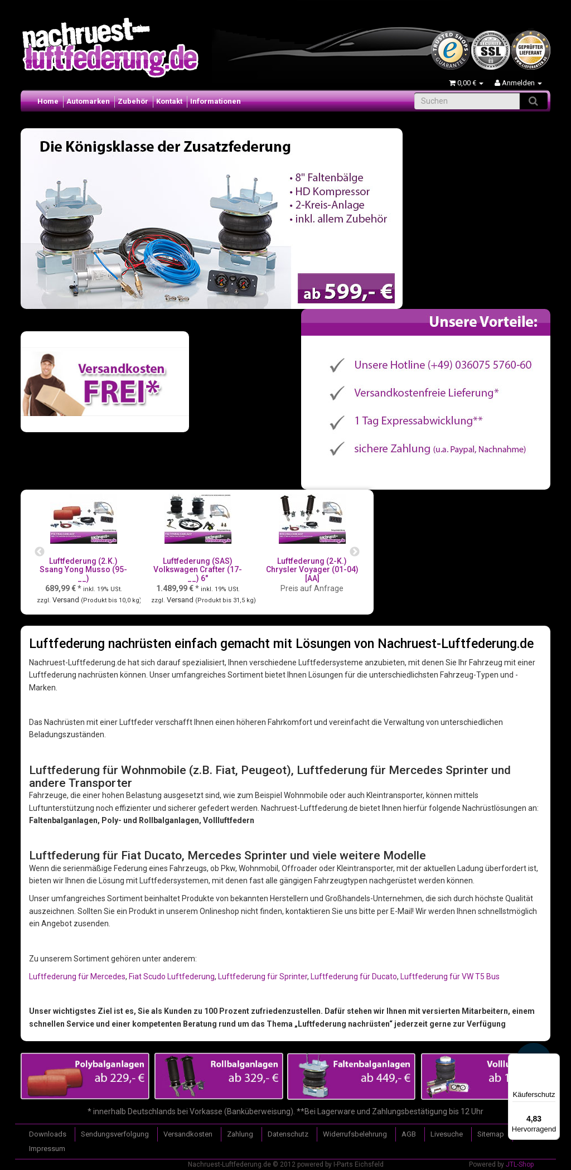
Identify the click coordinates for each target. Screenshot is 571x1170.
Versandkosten (187, 1134)
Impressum (47, 1148)
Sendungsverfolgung (115, 1134)
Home (48, 101)
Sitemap (490, 1134)
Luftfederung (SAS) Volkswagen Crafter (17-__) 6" (197, 570)
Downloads (47, 1134)
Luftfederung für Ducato (354, 976)
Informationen (215, 101)
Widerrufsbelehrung (355, 1134)
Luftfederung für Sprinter (262, 976)
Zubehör (133, 101)
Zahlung (240, 1134)
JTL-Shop (520, 1164)
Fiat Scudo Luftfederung (172, 976)
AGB (408, 1134)
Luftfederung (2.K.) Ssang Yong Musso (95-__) (83, 570)
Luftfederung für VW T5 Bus (450, 976)
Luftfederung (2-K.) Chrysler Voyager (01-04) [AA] (312, 570)
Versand (66, 600)
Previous (39, 552)
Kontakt (169, 101)
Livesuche (446, 1134)
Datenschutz (288, 1134)
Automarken (88, 101)
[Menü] (553, 1060)
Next (354, 552)
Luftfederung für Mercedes (77, 976)
